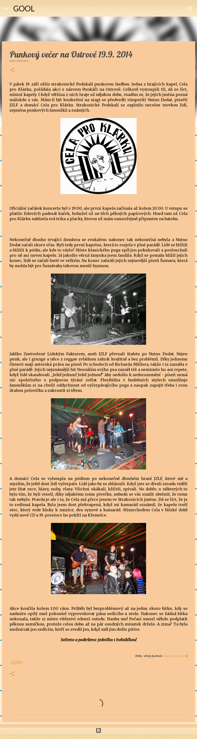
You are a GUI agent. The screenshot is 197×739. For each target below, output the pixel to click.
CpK (165, 656)
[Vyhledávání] (41, 8)
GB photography (178, 656)
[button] (12, 70)
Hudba (16, 662)
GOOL (24, 8)
